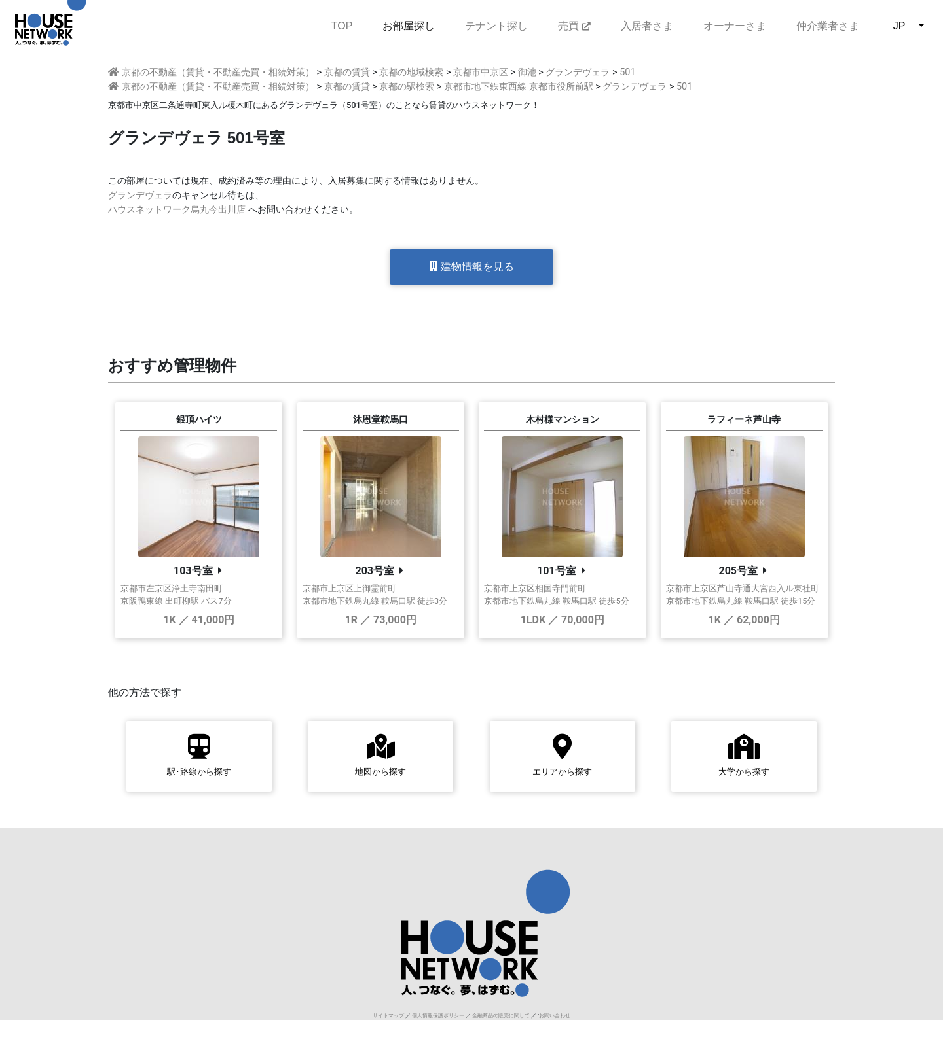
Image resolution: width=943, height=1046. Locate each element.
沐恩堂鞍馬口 (380, 419)
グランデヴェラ (140, 195)
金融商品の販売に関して (501, 1016)
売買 (574, 25)
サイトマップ (388, 1016)
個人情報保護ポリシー (438, 1016)
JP (899, 25)
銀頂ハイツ (199, 419)
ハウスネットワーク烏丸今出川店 (177, 209)
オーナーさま (734, 25)
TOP (342, 24)
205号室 (738, 571)
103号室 (193, 571)
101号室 (556, 571)
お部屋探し (408, 25)
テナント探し (496, 25)
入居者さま (647, 25)
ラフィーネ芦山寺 (744, 419)
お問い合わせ (554, 1016)
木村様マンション (562, 419)
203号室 (374, 571)
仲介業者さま (827, 25)
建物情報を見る (471, 266)
